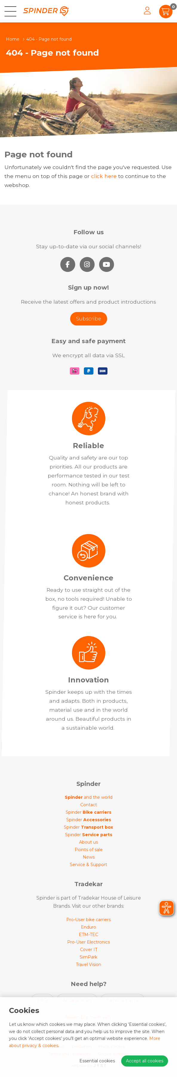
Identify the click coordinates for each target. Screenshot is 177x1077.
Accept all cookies (144, 1061)
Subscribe (88, 319)
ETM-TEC (88, 934)
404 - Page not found (49, 39)
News (89, 857)
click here (104, 176)
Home (12, 39)
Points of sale (89, 849)
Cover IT (88, 949)
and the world (89, 797)
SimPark (88, 957)
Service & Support (88, 864)
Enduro (88, 927)
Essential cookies (97, 1061)
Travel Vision (88, 964)
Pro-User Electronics (88, 942)
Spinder (88, 812)
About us (88, 842)
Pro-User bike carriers (88, 919)
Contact (88, 804)
